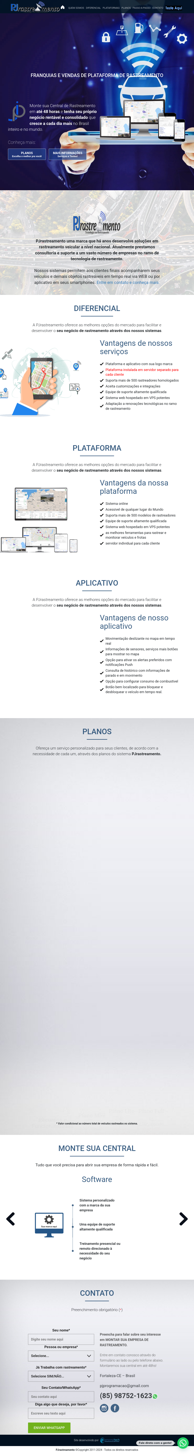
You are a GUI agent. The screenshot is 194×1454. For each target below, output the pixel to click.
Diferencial (93, 7)
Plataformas (111, 7)
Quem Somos (76, 7)
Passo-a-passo (141, 7)
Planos (126, 7)
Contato (158, 7)
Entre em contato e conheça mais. (128, 282)
